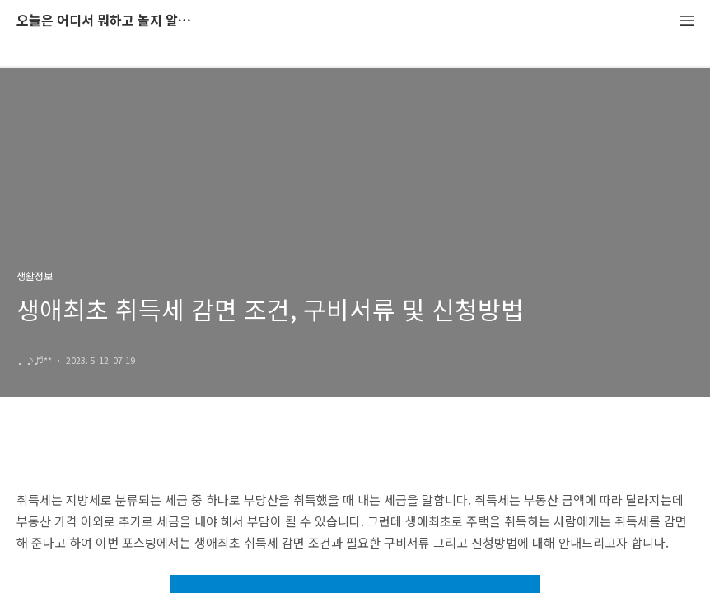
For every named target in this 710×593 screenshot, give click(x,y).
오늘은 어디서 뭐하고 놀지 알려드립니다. (107, 21)
